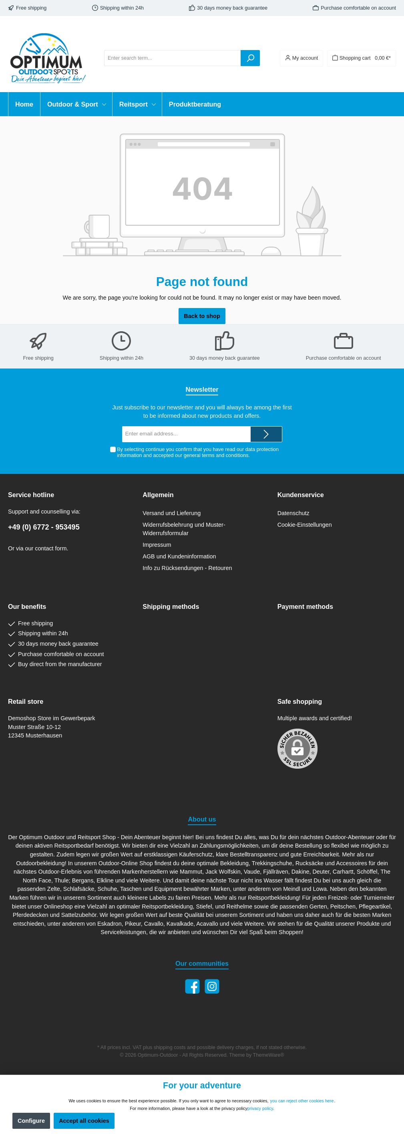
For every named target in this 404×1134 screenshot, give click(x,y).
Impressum (157, 545)
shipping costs (170, 1047)
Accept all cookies (84, 1121)
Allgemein (158, 494)
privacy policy (260, 1108)
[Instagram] (212, 986)
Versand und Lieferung (172, 513)
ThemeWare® (268, 1055)
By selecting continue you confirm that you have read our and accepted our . (198, 452)
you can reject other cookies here (302, 1100)
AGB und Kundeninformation (179, 556)
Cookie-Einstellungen (304, 525)
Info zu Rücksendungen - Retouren (187, 568)
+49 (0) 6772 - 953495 (44, 527)
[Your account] (301, 58)
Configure (31, 1121)
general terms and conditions (216, 455)
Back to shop (202, 316)
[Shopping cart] (361, 58)
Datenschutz (293, 513)
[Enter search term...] (172, 58)
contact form (50, 548)
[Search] (250, 58)
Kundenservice (300, 494)
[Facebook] (192, 986)
